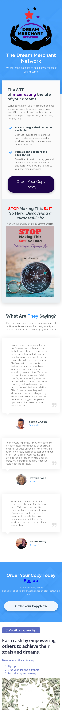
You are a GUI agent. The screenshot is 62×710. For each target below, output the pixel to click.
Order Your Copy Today (31, 184)
